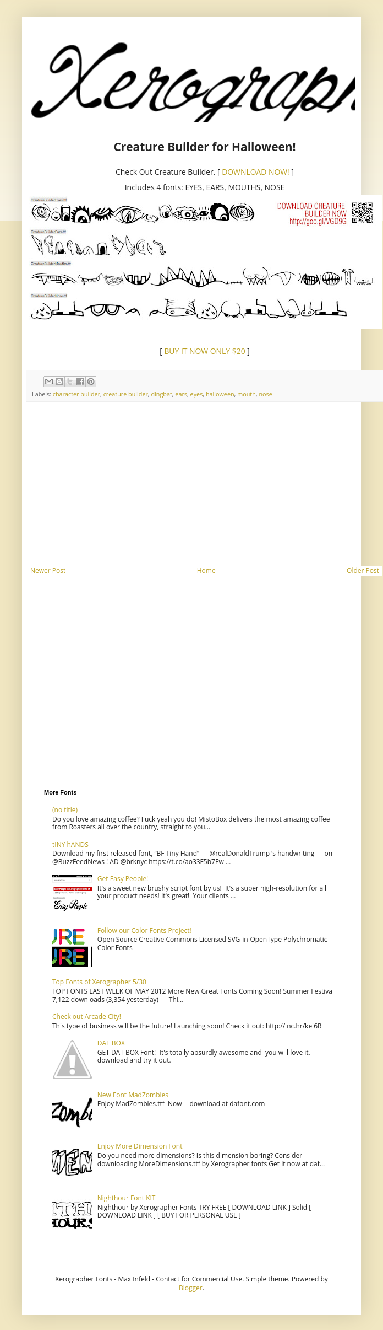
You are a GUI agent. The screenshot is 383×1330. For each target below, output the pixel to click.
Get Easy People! (123, 878)
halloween (220, 394)
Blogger (191, 1288)
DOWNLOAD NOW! (255, 172)
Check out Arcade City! (86, 1016)
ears (181, 394)
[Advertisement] (204, 484)
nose (265, 394)
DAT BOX (111, 1043)
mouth (246, 394)
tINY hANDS (70, 844)
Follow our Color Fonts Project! (144, 930)
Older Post (363, 570)
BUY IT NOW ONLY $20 (205, 351)
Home (206, 570)
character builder (76, 394)
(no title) (65, 809)
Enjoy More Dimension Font (140, 1146)
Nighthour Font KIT (126, 1198)
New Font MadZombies (132, 1095)
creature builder (125, 394)
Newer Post (47, 570)
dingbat (161, 394)
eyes (196, 394)
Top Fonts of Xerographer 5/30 (99, 981)
